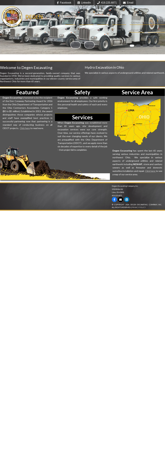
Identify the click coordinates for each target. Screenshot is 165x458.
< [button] (75, 44)
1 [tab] (132, 45)
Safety (102, 22)
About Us (86, 22)
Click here (25, 128)
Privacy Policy (139, 207)
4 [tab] (151, 45)
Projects (137, 30)
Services (119, 22)
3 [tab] (144, 45)
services (65, 75)
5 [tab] (157, 45)
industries (20, 78)
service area (71, 78)
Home (70, 22)
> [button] (89, 44)
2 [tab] (138, 45)
